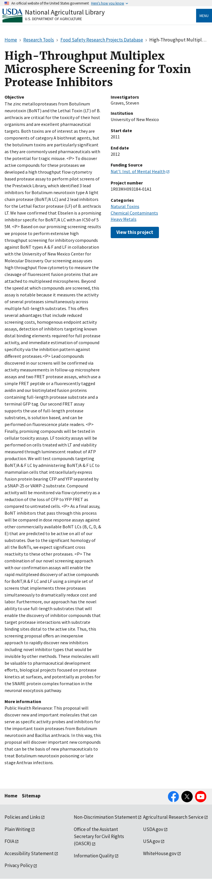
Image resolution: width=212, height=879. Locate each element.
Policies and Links (22, 817)
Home (11, 796)
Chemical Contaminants (134, 213)
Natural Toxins (125, 206)
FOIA (9, 841)
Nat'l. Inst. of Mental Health (138, 171)
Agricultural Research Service (173, 817)
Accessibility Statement (29, 853)
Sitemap (31, 796)
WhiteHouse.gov (160, 853)
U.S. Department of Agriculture (53, 18)
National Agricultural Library (65, 12)
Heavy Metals (124, 219)
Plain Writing (17, 829)
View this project (134, 232)
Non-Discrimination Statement (105, 817)
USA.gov (151, 841)
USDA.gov (153, 829)
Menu (204, 15)
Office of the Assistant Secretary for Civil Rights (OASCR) (99, 836)
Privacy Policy (19, 865)
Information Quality (94, 856)
